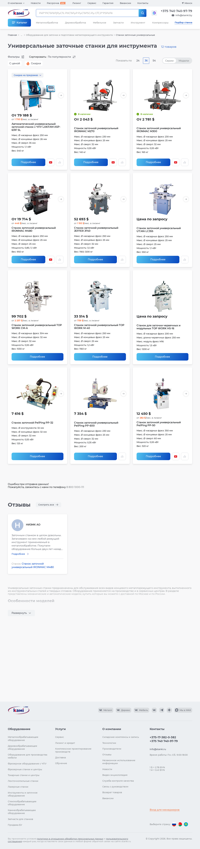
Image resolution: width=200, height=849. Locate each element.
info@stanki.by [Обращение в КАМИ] (183, 15)
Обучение (61, 763)
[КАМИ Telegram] (161, 710)
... (21, 35)
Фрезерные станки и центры (25, 769)
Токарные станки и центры (23, 775)
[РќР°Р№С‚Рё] (142, 13)
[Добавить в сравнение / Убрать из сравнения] (59, 162)
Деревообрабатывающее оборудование (22, 747)
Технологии (109, 743)
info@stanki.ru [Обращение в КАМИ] (158, 749)
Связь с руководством (115, 786)
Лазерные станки (18, 786)
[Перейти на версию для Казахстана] (186, 824)
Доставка (60, 757)
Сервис (92, 3)
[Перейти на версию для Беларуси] (180, 824)
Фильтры (14, 56)
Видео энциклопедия (115, 775)
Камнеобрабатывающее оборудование (22, 812)
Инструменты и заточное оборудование (23, 794)
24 (138, 60)
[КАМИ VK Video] (105, 710)
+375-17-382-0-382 (163, 737)
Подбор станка (183, 22)
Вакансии (125, 3)
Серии (169, 60)
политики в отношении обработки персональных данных (70, 838)
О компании (15, 3)
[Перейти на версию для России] (174, 824)
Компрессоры (160, 22)
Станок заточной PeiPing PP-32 (32, 422)
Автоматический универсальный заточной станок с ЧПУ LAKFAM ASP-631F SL (36, 126)
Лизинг (76, 3)
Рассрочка (53, 3)
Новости (36, 3)
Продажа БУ (15, 825)
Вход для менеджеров (165, 809)
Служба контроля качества (118, 780)
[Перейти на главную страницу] (18, 710)
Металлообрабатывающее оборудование (23, 738)
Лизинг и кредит (65, 743)
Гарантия (107, 3)
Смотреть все (46, 504)
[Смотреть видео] (50, 162)
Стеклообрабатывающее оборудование (22, 803)
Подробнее (28, 162)
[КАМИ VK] (154, 710)
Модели (184, 60)
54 (154, 60)
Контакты (142, 3)
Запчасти (118, 22)
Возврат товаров (112, 792)
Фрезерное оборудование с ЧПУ (27, 763)
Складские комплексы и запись (120, 737)
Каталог (22, 22)
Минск (188, 3)
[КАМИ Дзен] (169, 710)
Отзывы (106, 754)
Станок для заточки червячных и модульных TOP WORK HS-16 (158, 327)
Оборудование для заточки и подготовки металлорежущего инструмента (69, 35)
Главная (12, 35)
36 (146, 60)
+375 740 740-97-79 (176, 11)
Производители (111, 748)
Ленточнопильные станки (23, 781)
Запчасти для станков (20, 819)
